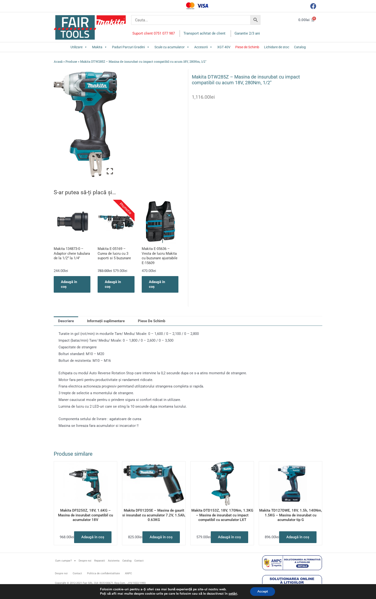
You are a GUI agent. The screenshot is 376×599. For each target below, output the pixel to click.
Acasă (58, 61)
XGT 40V (223, 47)
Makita (99, 47)
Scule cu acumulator (171, 47)
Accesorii (203, 47)
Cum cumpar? (65, 560)
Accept (262, 591)
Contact (139, 560)
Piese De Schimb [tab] (151, 321)
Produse (71, 61)
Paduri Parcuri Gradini (131, 47)
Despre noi (85, 560)
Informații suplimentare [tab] (106, 321)
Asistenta (113, 560)
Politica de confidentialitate (103, 573)
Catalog (300, 47)
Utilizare (78, 47)
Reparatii (99, 560)
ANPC (128, 573)
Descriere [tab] (66, 321)
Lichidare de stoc (276, 47)
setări (233, 594)
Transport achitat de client (204, 33)
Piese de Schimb (247, 47)
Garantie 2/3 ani (247, 33)
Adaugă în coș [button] (69, 284)
